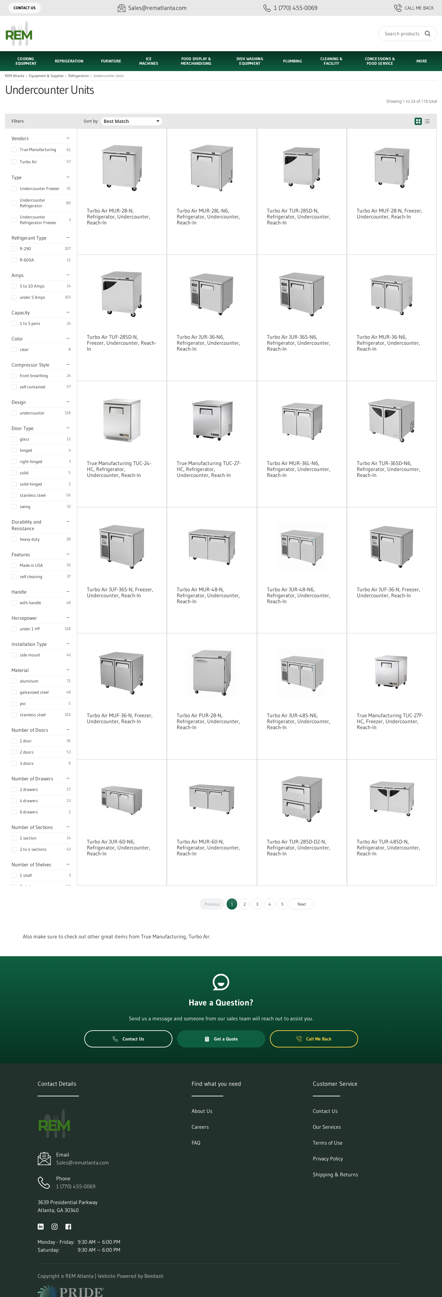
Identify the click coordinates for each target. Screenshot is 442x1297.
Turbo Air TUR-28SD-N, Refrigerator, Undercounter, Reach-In (298, 216)
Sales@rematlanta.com (82, 1162)
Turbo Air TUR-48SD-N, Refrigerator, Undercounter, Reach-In (388, 847)
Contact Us (25, 7)
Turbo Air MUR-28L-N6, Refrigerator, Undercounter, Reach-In (208, 216)
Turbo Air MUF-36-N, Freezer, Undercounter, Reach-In (120, 718)
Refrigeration (78, 76)
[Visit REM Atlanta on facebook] (68, 1226)
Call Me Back (414, 8)
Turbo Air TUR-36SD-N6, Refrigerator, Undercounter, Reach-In (388, 469)
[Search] (407, 33)
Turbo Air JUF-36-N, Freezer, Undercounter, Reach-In (388, 592)
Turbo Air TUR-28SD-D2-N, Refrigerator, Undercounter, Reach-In (298, 847)
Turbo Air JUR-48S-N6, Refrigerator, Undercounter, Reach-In (298, 721)
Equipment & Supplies (46, 76)
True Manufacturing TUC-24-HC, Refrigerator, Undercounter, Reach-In (119, 469)
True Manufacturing (38, 149)
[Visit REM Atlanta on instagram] (54, 1226)
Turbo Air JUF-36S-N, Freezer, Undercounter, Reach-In (120, 592)
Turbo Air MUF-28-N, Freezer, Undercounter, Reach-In (390, 213)
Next (302, 904)
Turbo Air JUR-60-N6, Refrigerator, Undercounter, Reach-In (118, 847)
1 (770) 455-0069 (75, 1186)
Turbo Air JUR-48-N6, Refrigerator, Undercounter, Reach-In (298, 595)
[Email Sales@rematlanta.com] (152, 8)
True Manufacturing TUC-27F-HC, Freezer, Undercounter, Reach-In (390, 721)
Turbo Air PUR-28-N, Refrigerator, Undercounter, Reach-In (208, 721)
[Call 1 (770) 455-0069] (290, 8)
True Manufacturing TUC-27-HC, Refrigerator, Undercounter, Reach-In (209, 469)
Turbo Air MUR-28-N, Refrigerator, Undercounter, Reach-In (118, 216)
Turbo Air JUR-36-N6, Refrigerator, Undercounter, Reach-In (208, 343)
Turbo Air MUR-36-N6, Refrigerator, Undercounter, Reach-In (388, 343)
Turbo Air (28, 161)
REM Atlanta (14, 76)
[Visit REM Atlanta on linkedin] (41, 1226)
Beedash (154, 1276)
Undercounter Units (108, 76)
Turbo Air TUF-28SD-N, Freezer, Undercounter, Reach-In (121, 343)
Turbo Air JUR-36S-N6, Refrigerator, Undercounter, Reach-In (298, 343)
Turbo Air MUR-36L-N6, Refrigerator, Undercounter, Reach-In (298, 469)
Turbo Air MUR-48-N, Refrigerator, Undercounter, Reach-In (208, 595)
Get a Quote (221, 1039)
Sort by (91, 121)
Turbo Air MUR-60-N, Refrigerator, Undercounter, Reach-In (208, 847)
